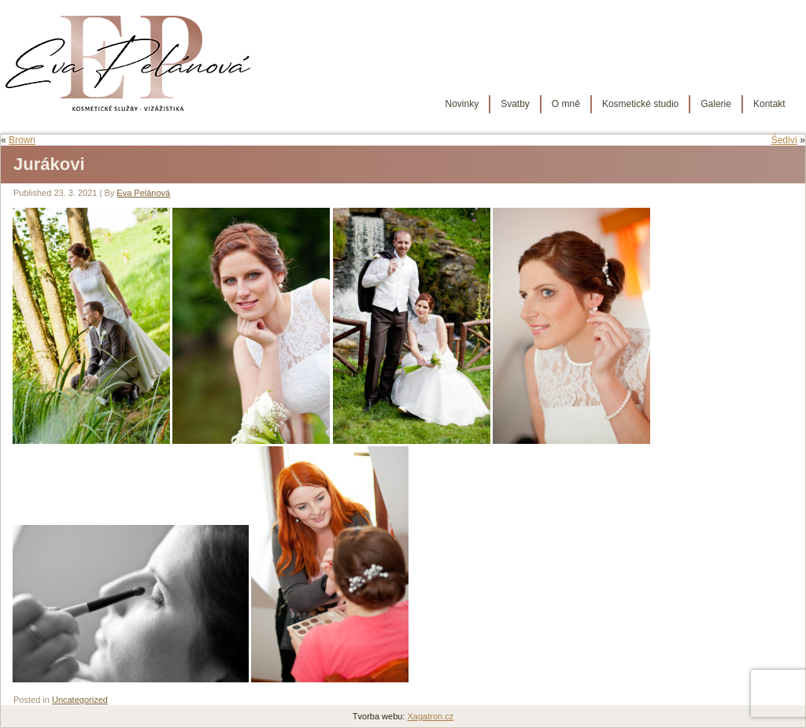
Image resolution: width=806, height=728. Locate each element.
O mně (566, 103)
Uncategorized (80, 699)
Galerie (716, 103)
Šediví (784, 140)
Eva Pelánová (143, 193)
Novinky (462, 103)
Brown (22, 140)
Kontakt (769, 103)
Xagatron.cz (431, 716)
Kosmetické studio (640, 103)
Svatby (515, 103)
